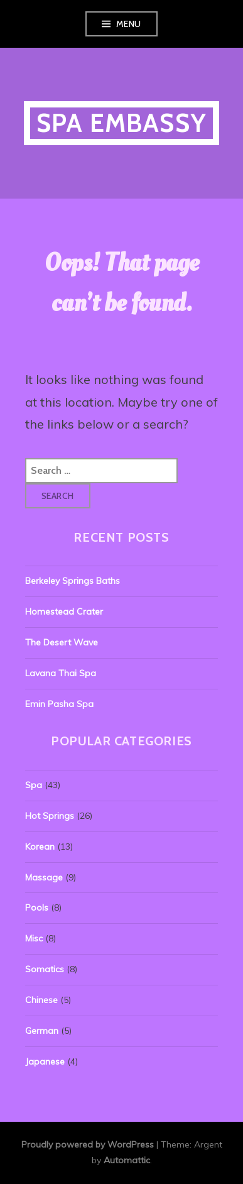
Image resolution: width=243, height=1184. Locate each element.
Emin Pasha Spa (59, 704)
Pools (36, 907)
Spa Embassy (121, 122)
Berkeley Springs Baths (72, 580)
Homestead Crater (64, 611)
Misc (34, 938)
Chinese (41, 1000)
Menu (128, 24)
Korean (40, 846)
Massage (44, 877)
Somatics (44, 969)
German (41, 1030)
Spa (33, 785)
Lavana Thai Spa (60, 673)
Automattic (127, 1160)
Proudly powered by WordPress (87, 1144)
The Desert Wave (61, 642)
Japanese (45, 1061)
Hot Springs (49, 815)
